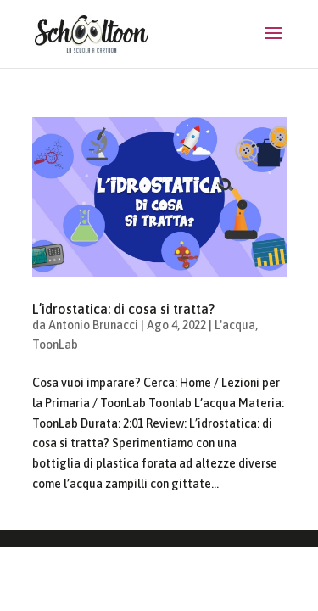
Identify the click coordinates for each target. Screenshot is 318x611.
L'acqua (235, 325)
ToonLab (55, 344)
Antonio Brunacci (93, 325)
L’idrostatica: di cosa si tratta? (123, 309)
